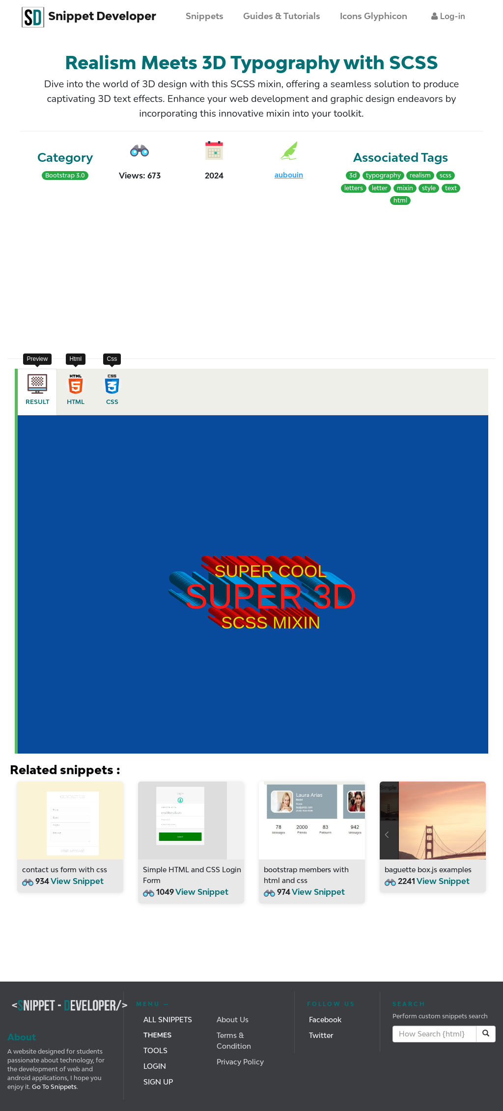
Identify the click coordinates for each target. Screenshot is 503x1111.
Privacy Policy (240, 1062)
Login (154, 1066)
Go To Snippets (53, 1086)
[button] (448, 16)
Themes (157, 1035)
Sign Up (158, 1082)
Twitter (321, 1035)
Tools (155, 1050)
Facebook (325, 1019)
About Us (233, 1019)
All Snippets (167, 1019)
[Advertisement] (129, 280)
